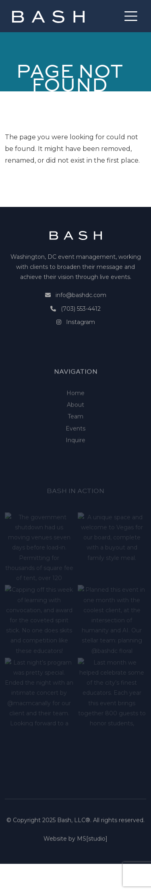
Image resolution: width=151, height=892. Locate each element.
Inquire (75, 459)
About (75, 424)
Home (75, 412)
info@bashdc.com (81, 295)
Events (75, 447)
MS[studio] (92, 841)
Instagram (80, 322)
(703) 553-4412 (81, 308)
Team (75, 436)
